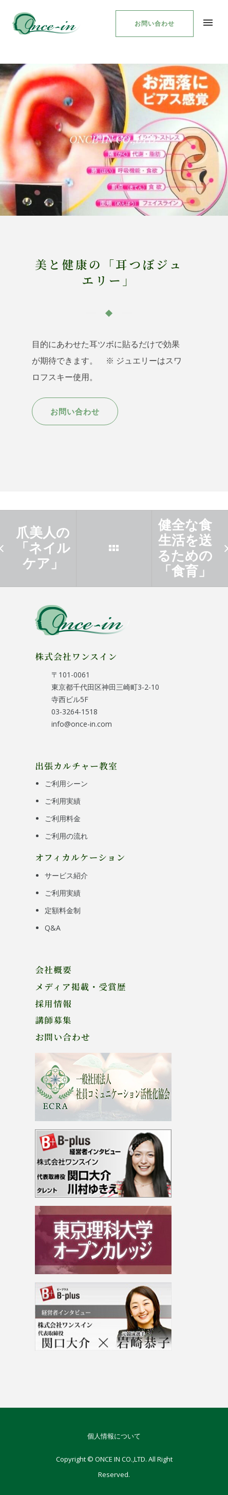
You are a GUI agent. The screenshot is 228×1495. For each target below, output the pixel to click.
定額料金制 (63, 910)
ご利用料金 (63, 818)
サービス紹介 (66, 875)
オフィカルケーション (80, 857)
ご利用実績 (63, 801)
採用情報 (53, 1003)
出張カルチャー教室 (76, 766)
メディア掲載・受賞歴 (80, 986)
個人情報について (114, 1436)
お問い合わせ (155, 23)
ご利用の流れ (66, 836)
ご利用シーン (66, 783)
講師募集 (53, 1020)
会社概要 (53, 969)
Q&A (53, 928)
